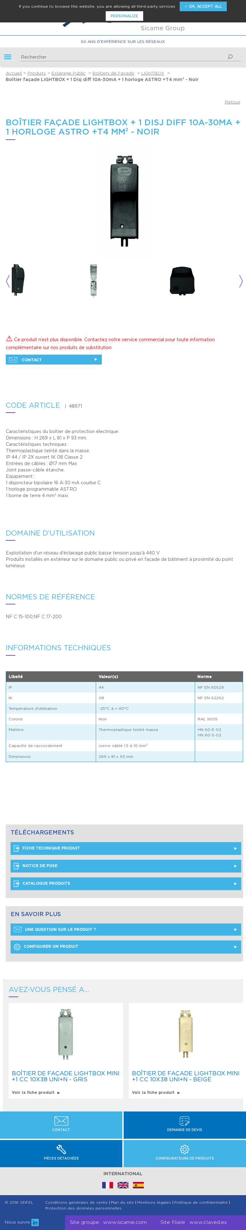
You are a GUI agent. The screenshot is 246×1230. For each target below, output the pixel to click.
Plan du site (122, 1202)
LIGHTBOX (152, 73)
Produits (37, 73)
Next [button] (241, 281)
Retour (232, 101)
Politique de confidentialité (201, 1202)
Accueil (14, 73)
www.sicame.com (125, 1222)
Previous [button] (8, 281)
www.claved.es (208, 1222)
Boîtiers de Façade (113, 73)
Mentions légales (154, 1202)
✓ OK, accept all (203, 6)
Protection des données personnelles (83, 1208)
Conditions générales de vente (76, 1202)
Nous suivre (22, 1222)
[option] (45, 281)
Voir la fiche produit (36, 1092)
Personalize (124, 15)
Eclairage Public (69, 73)
